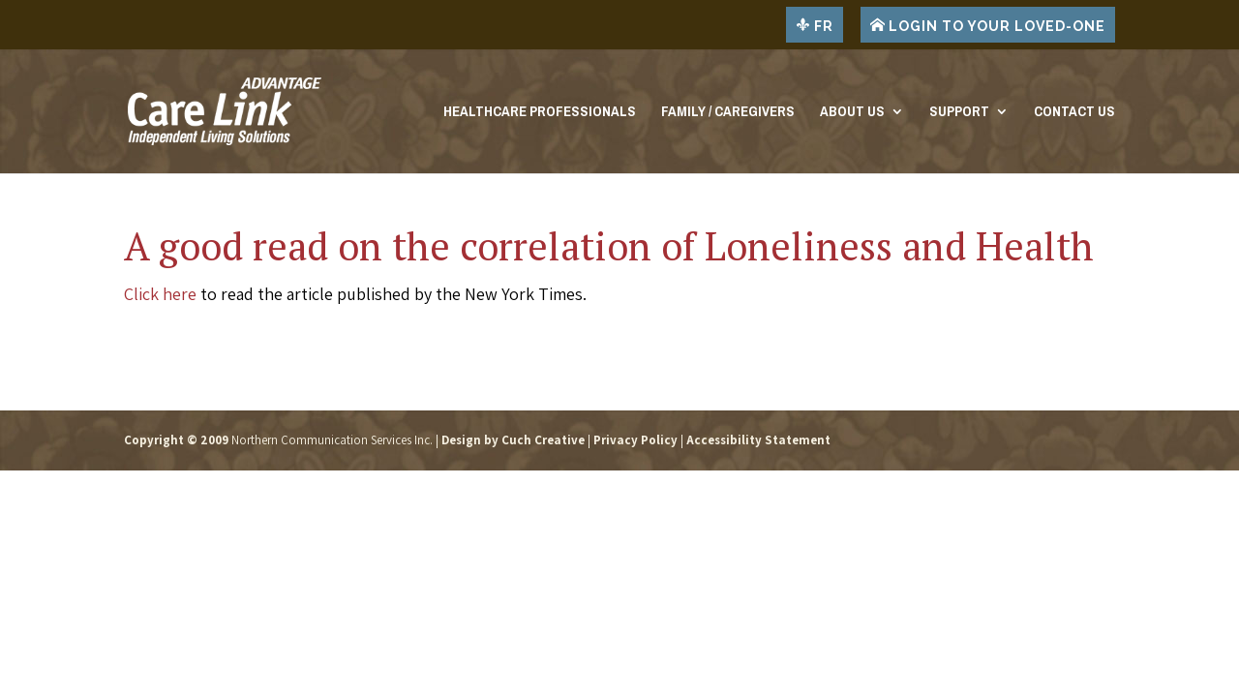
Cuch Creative (543, 440)
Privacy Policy (635, 440)
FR (814, 25)
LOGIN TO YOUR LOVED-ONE (987, 25)
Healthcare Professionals (539, 115)
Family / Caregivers (728, 115)
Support (959, 115)
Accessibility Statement (758, 440)
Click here (160, 294)
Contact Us (1074, 115)
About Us (852, 115)
